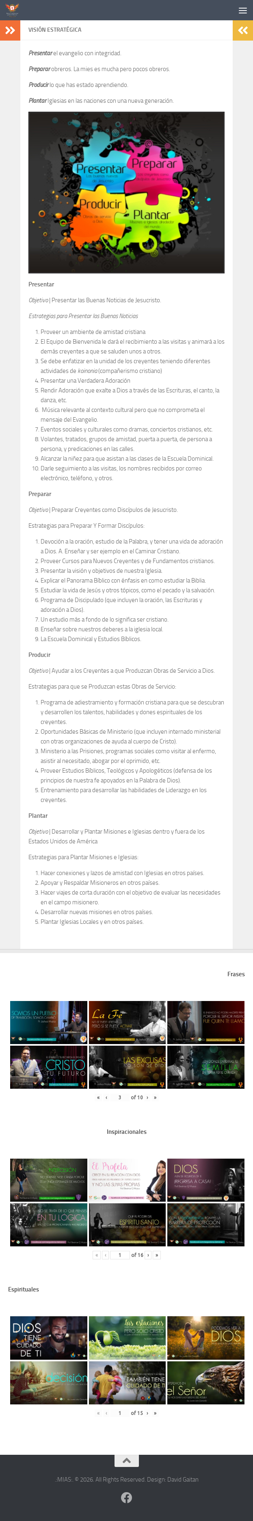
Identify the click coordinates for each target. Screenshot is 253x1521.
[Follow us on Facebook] (126, 1498)
